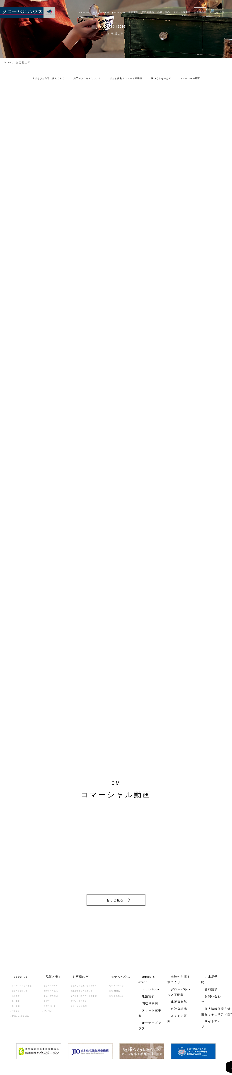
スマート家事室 (145, 992)
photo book (144, 977)
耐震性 (47, 995)
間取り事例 (143, 987)
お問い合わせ (207, 982)
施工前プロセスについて (87, 78)
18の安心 (48, 1005)
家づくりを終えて (161, 78)
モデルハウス (114, 972)
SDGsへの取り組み (20, 1010)
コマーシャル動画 (190, 78)
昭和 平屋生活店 (116, 990)
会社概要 (16, 995)
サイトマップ (207, 996)
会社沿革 (16, 1000)
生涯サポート (50, 1000)
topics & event (145, 972)
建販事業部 (172, 982)
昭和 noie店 (114, 985)
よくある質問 (173, 992)
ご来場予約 (206, 972)
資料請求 (205, 977)
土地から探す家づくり (177, 972)
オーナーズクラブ (146, 997)
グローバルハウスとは (22, 980)
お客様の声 (74, 972)
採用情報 (16, 1005)
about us (14, 972)
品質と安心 (47, 972)
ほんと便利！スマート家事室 (126, 78)
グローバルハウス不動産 (178, 977)
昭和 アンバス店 (116, 980)
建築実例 (142, 982)
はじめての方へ (51, 980)
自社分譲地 (172, 987)
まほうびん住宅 (51, 990)
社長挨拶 (16, 990)
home (9, 62)
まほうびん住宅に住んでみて (48, 78)
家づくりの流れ (51, 985)
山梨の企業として (20, 985)
